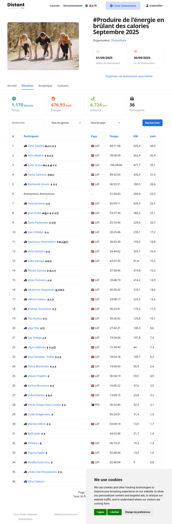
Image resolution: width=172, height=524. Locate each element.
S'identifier (154, 5)
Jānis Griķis (34, 213)
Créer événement (123, 6)
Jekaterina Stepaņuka (41, 290)
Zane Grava (35, 165)
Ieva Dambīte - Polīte (41, 357)
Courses (54, 5)
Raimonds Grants (39, 184)
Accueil (11, 85)
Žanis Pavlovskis (38, 222)
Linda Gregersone (39, 414)
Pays (94, 136)
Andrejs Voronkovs (39, 309)
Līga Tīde (33, 328)
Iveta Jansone (36, 203)
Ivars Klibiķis (35, 232)
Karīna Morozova (38, 385)
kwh (153, 136)
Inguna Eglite (36, 453)
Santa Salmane (37, 174)
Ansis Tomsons (37, 280)
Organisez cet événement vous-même (129, 76)
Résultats (27, 85)
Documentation (72, 5)
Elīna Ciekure (36, 481)
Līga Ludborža (37, 347)
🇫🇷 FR (91, 6)
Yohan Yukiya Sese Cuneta (44, 405)
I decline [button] (114, 512)
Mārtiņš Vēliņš (37, 424)
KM (136, 136)
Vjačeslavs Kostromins (42, 242)
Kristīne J (33, 443)
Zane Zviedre (36, 146)
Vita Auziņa (35, 318)
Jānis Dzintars (36, 251)
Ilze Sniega (34, 337)
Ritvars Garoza (37, 270)
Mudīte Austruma (39, 462)
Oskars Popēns (37, 376)
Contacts (63, 85)
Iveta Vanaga (36, 261)
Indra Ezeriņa (36, 395)
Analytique (45, 85)
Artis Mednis (36, 155)
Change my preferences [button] (137, 512)
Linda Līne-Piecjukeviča (42, 472)
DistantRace (118, 40)
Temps (114, 136)
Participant (31, 136)
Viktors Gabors (37, 299)
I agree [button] (100, 512)
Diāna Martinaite (38, 366)
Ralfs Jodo (34, 433)
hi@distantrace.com (66, 514)
